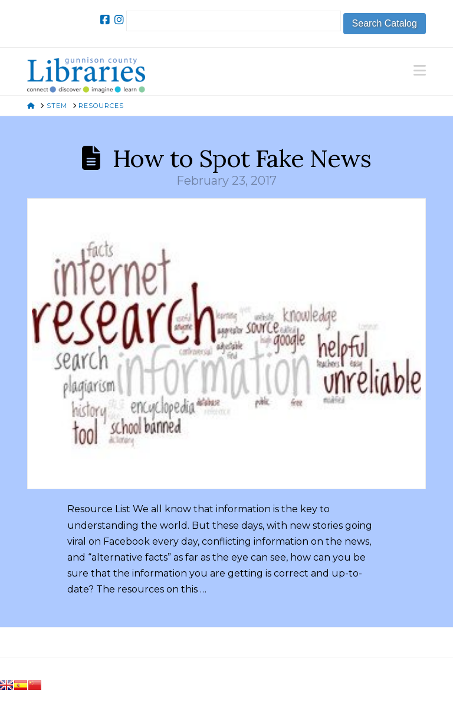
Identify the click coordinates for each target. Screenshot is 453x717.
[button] (419, 70)
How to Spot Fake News (242, 158)
